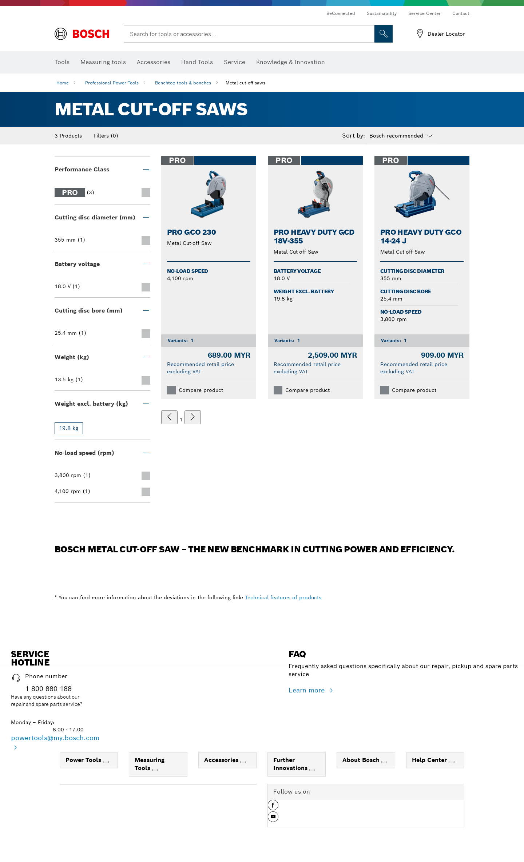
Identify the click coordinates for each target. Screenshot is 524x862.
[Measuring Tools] (155, 770)
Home (62, 83)
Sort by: (353, 135)
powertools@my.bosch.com (55, 738)
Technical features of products (283, 597)
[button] (273, 808)
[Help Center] (451, 762)
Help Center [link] (430, 760)
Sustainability (382, 13)
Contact (460, 13)
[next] (192, 417)
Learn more (308, 690)
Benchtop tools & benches (183, 83)
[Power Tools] (106, 762)
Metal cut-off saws (245, 83)
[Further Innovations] (312, 770)
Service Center (424, 13)
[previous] (169, 417)
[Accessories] (243, 762)
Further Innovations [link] (291, 764)
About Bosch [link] (361, 760)
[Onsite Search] (383, 34)
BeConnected (340, 13)
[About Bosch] (384, 762)
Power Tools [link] (84, 760)
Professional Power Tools (112, 83)
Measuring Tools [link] (149, 764)
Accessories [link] (222, 760)
